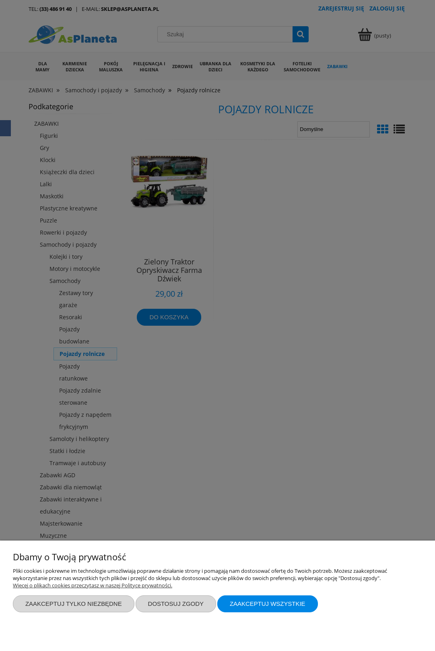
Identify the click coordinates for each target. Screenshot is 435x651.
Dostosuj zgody (176, 603)
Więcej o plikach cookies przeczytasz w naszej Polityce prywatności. (92, 585)
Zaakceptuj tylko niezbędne (73, 603)
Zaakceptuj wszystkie (267, 603)
